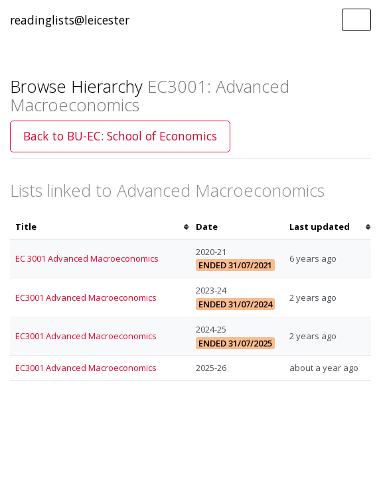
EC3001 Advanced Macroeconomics (86, 297)
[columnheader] (100, 227)
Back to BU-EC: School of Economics (120, 136)
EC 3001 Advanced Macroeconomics (87, 258)
